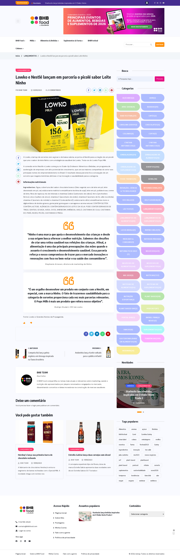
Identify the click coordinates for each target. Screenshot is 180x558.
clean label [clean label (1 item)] (122, 439)
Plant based (153, 296)
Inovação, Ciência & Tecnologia (128, 190)
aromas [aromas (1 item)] (134, 429)
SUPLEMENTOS (153, 329)
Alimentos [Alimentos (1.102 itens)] (122, 429)
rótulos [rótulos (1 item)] (146, 465)
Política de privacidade (65, 537)
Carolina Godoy (128, 124)
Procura (160, 79)
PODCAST (153, 308)
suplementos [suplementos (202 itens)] (123, 470)
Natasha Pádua (152, 238)
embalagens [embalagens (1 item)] (146, 439)
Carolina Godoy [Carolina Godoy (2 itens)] (146, 434)
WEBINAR (128, 350)
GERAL (152, 179)
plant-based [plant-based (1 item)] (130, 460)
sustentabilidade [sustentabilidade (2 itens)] (139, 470)
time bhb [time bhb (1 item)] (148, 475)
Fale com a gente (62, 532)
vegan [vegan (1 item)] (121, 481)
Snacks (128, 329)
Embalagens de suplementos (128, 169)
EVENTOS (152, 166)
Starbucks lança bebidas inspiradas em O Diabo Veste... (66, 3)
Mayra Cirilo (152, 230)
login (34, 405)
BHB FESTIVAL (128, 115)
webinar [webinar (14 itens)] (142, 481)
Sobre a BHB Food (37, 554)
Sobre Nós (59, 518)
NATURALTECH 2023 (128, 253)
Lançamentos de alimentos (128, 220)
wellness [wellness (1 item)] (153, 481)
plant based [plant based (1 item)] (123, 465)
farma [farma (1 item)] (132, 445)
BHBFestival (93, 40)
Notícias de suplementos (152, 286)
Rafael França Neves (153, 319)
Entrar (159, 44)
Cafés (153, 115)
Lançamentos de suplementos (152, 220)
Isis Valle (128, 200)
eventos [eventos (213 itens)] (122, 445)
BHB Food (20, 40)
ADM (152, 97)
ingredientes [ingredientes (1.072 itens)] (123, 450)
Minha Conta (60, 528)
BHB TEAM (24, 463)
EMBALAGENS (128, 154)
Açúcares (128, 97)
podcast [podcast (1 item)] (135, 465)
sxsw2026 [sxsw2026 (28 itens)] (154, 470)
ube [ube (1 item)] (157, 475)
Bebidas (152, 106)
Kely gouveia (153, 200)
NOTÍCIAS (152, 275)
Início (18, 56)
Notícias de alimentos (128, 286)
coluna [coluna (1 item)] (134, 439)
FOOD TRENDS (128, 179)
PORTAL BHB (128, 317)
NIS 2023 (128, 275)
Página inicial (61, 513)
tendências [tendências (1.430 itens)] (135, 475)
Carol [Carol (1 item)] (134, 434)
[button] (139, 412)
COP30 (153, 133)
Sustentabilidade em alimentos (128, 340)
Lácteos (128, 208)
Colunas (19, 48)
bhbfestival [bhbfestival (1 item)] (123, 434)
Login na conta (23, 531)
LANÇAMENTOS (30, 56)
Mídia (32, 40)
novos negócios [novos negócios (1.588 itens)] (150, 455)
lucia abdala (128, 230)
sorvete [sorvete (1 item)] (157, 465)
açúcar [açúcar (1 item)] (144, 429)
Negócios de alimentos (128, 265)
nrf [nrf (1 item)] (120, 460)
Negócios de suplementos (153, 265)
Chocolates (152, 124)
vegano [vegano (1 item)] (131, 481)
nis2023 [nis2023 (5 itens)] (136, 455)
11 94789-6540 (23, 522)
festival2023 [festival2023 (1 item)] (144, 445)
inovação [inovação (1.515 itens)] (136, 450)
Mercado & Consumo (128, 241)
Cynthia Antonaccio (128, 144)
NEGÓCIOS (153, 251)
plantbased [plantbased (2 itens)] (145, 460)
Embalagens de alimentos (152, 156)
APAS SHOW (128, 106)
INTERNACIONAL (152, 187)
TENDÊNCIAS (153, 338)
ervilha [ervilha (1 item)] (158, 439)
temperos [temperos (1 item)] (122, 475)
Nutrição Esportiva (128, 298)
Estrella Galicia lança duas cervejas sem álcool (90, 454)
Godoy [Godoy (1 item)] (156, 445)
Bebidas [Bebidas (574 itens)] (155, 429)
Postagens (59, 523)
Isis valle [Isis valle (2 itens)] (148, 450)
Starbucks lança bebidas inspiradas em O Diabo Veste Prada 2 (138, 395)
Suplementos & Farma (73, 40)
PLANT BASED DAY (128, 308)
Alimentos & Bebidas (48, 40)
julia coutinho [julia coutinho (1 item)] (123, 455)
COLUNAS (128, 133)
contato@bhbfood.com (26, 526)
